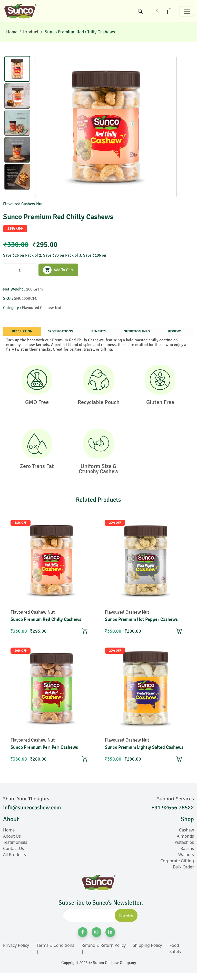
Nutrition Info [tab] (136, 331)
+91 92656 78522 (172, 807)
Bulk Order (183, 867)
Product (30, 32)
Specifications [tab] (60, 331)
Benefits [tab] (98, 331)
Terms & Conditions (55, 945)
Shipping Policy (147, 945)
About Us (12, 836)
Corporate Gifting (177, 861)
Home (11, 32)
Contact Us (13, 848)
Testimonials (15, 842)
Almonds (185, 836)
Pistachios (184, 842)
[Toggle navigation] (187, 11)
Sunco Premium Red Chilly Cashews (80, 32)
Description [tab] (22, 331)
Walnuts (186, 854)
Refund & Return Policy (103, 945)
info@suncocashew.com (32, 807)
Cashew (186, 830)
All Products (14, 854)
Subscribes (126, 915)
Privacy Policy (16, 945)
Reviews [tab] (175, 331)
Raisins (187, 848)
